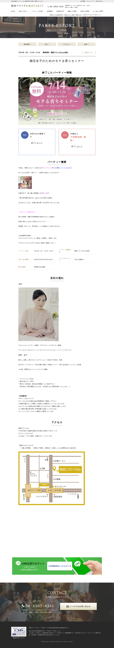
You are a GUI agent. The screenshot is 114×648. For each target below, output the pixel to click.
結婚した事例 (72, 11)
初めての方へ (23, 11)
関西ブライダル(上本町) (59, 52)
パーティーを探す (37, 11)
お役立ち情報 (84, 11)
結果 (85, 44)
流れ (46, 44)
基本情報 (27, 44)
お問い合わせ (99, 1)
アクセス (66, 44)
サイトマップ (90, 1)
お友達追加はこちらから (58, 566)
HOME (13, 11)
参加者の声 (60, 11)
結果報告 (50, 11)
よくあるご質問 (98, 11)
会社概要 (83, 1)
